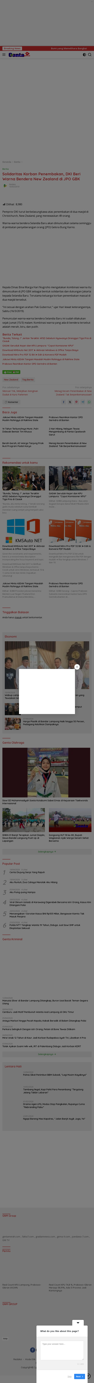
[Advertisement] (47, 691)
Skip (70, 1376)
